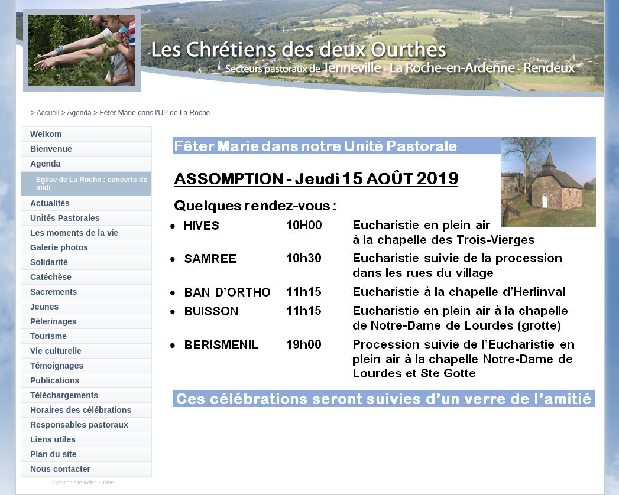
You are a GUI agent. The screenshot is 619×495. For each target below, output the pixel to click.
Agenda (79, 113)
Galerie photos (59, 247)
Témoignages (56, 365)
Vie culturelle (56, 351)
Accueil (48, 113)
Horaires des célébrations (80, 410)
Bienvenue (51, 149)
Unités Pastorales (65, 218)
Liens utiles (53, 439)
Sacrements (53, 292)
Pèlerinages (53, 321)
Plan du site (53, 454)
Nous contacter (60, 469)
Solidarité (49, 262)
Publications (54, 380)
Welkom (45, 134)
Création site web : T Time (83, 483)
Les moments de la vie (74, 232)
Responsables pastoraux (79, 424)
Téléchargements (64, 395)
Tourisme (48, 336)
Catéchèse (51, 277)
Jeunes (44, 306)
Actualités (50, 203)
